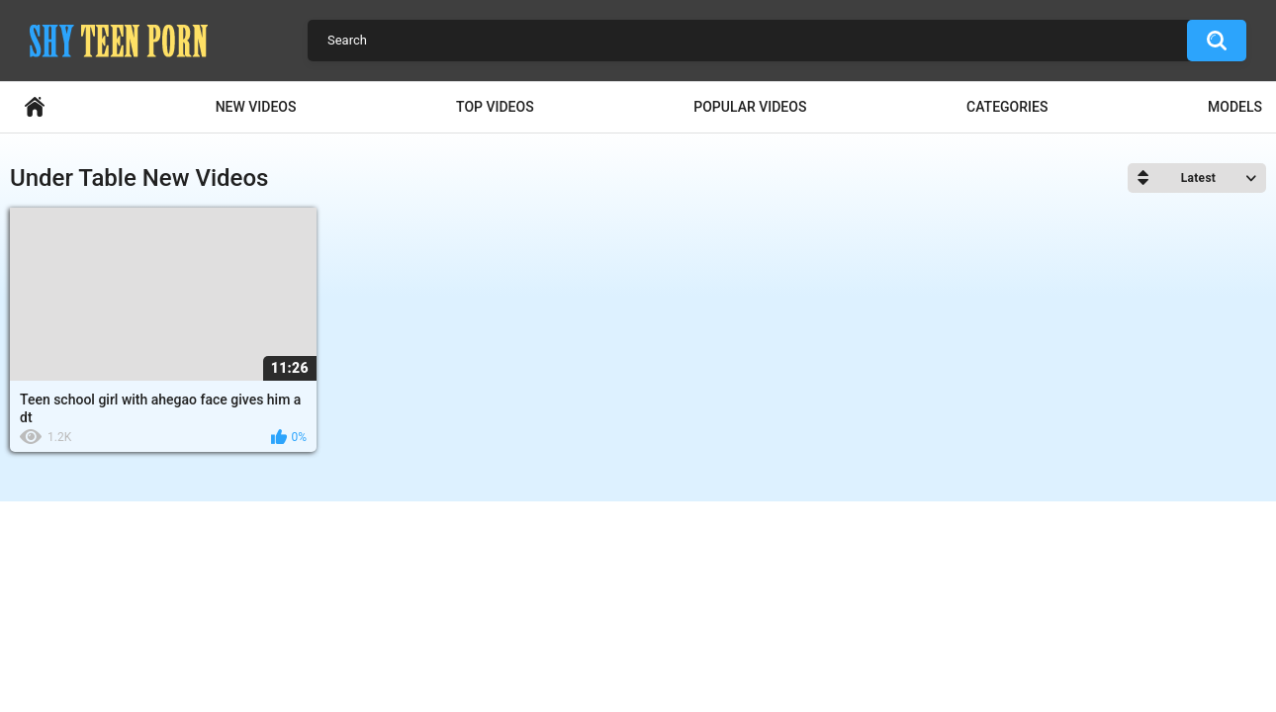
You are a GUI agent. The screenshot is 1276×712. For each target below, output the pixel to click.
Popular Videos (749, 107)
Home (34, 107)
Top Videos (495, 107)
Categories (1007, 107)
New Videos (256, 107)
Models (1235, 107)
